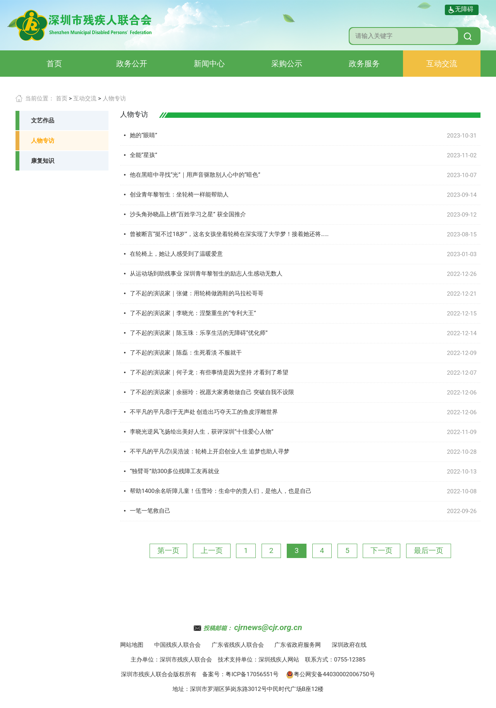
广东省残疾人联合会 (238, 644)
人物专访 (114, 98)
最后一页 (428, 550)
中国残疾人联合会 (177, 644)
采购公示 (286, 63)
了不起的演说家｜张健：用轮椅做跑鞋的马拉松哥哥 (197, 293)
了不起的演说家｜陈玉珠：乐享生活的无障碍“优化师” (199, 332)
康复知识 (42, 160)
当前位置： (39, 98)
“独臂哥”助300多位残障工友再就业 (174, 471)
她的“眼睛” (143, 135)
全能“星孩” (143, 155)
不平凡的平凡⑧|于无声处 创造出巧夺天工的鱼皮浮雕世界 (204, 411)
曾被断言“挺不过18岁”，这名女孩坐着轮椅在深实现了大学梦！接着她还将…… (229, 234)
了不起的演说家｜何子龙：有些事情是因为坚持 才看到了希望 (209, 372)
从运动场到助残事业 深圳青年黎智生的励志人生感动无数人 (206, 273)
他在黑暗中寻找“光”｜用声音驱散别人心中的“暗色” (195, 174)
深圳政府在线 (349, 644)
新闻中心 (209, 63)
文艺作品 (42, 120)
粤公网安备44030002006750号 (330, 674)
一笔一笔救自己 (150, 510)
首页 (54, 63)
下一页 (381, 550)
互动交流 (441, 63)
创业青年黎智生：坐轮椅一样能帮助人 (179, 194)
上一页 (212, 550)
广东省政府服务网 (297, 644)
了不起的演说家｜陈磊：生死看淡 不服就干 (186, 352)
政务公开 (131, 63)
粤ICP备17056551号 (252, 674)
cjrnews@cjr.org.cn (268, 627)
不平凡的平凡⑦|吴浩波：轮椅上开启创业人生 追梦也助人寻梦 (209, 451)
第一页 (168, 550)
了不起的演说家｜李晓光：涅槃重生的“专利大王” (193, 313)
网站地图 (131, 644)
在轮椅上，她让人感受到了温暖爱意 (176, 253)
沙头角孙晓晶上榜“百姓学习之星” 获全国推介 (188, 214)
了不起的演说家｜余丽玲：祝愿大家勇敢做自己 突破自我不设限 (212, 392)
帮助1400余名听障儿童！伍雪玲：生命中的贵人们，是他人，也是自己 (221, 491)
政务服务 (364, 63)
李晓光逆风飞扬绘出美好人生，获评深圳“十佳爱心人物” (202, 431)
